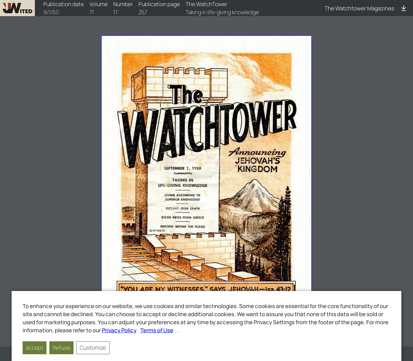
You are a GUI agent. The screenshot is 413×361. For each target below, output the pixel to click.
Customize (93, 347)
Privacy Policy (119, 330)
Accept (34, 347)
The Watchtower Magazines (359, 8)
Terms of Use (156, 330)
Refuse (61, 347)
